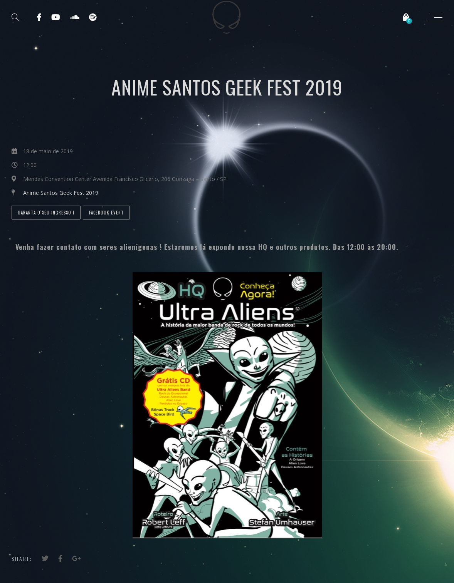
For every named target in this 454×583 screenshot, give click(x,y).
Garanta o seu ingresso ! (46, 212)
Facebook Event (106, 212)
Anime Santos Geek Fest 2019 (60, 192)
